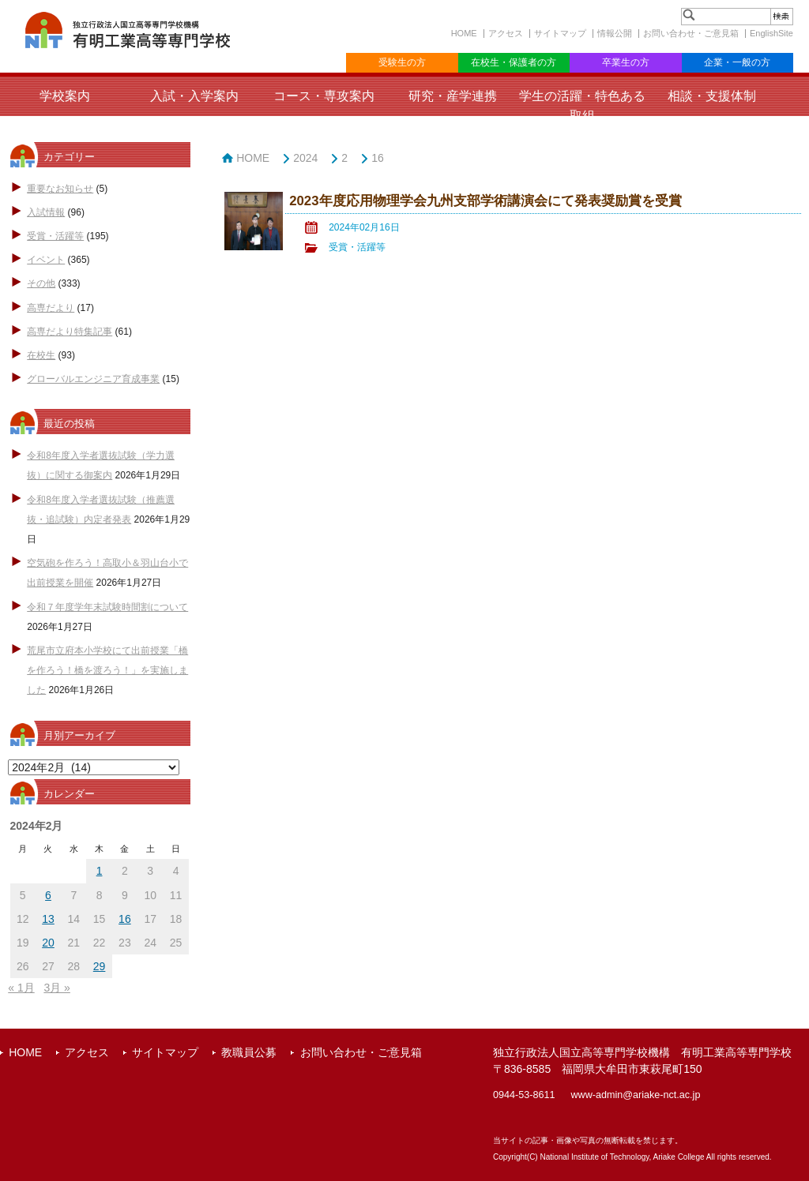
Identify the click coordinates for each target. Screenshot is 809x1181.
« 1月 (21, 987)
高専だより (50, 307)
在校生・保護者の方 (513, 62)
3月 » (56, 987)
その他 (41, 283)
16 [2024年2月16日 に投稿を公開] (125, 919)
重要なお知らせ (60, 188)
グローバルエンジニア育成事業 (93, 378)
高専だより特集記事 (69, 331)
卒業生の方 (625, 62)
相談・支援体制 (712, 96)
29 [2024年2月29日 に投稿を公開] (99, 966)
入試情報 (46, 212)
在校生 (41, 355)
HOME (464, 33)
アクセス (505, 33)
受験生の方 (402, 62)
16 (377, 158)
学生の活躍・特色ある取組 (582, 105)
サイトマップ (560, 33)
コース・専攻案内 (323, 96)
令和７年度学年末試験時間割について (107, 607)
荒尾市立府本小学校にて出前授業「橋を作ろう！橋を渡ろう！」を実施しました (107, 670)
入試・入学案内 (194, 96)
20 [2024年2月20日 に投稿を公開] (48, 942)
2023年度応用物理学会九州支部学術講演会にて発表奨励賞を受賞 (485, 200)
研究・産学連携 (452, 96)
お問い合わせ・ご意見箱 (691, 33)
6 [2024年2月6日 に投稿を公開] (48, 895)
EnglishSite (771, 33)
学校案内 (65, 96)
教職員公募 (249, 1052)
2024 (305, 158)
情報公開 (614, 33)
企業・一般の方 (737, 62)
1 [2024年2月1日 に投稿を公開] (99, 870)
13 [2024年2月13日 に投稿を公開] (48, 919)
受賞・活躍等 (55, 236)
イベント (46, 259)
